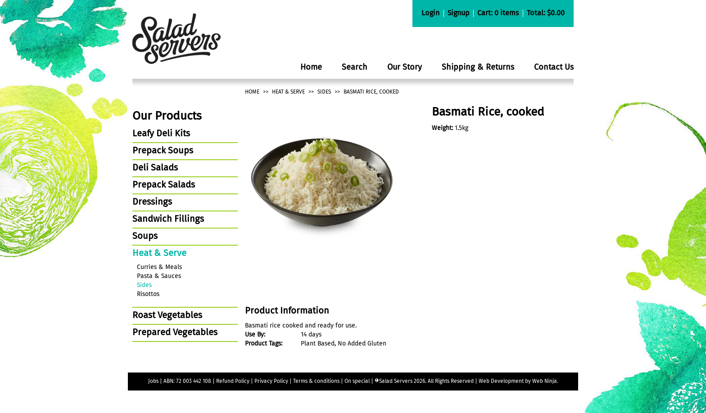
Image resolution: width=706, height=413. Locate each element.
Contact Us (554, 67)
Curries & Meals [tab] (159, 267)
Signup (458, 13)
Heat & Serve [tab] (159, 253)
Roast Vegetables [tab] (167, 315)
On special (357, 381)
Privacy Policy (271, 381)
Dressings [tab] (152, 202)
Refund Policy (232, 381)
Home (311, 67)
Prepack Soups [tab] (162, 151)
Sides (324, 92)
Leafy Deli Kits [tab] (161, 134)
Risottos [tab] (148, 294)
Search (354, 67)
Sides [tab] (144, 285)
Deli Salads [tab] (155, 168)
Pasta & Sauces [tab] (159, 276)
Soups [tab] (145, 236)
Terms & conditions (317, 381)
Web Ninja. (545, 381)
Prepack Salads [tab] (163, 185)
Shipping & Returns (478, 67)
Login (430, 13)
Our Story (404, 67)
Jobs (153, 381)
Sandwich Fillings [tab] (168, 219)
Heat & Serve (288, 92)
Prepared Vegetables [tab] (174, 332)
